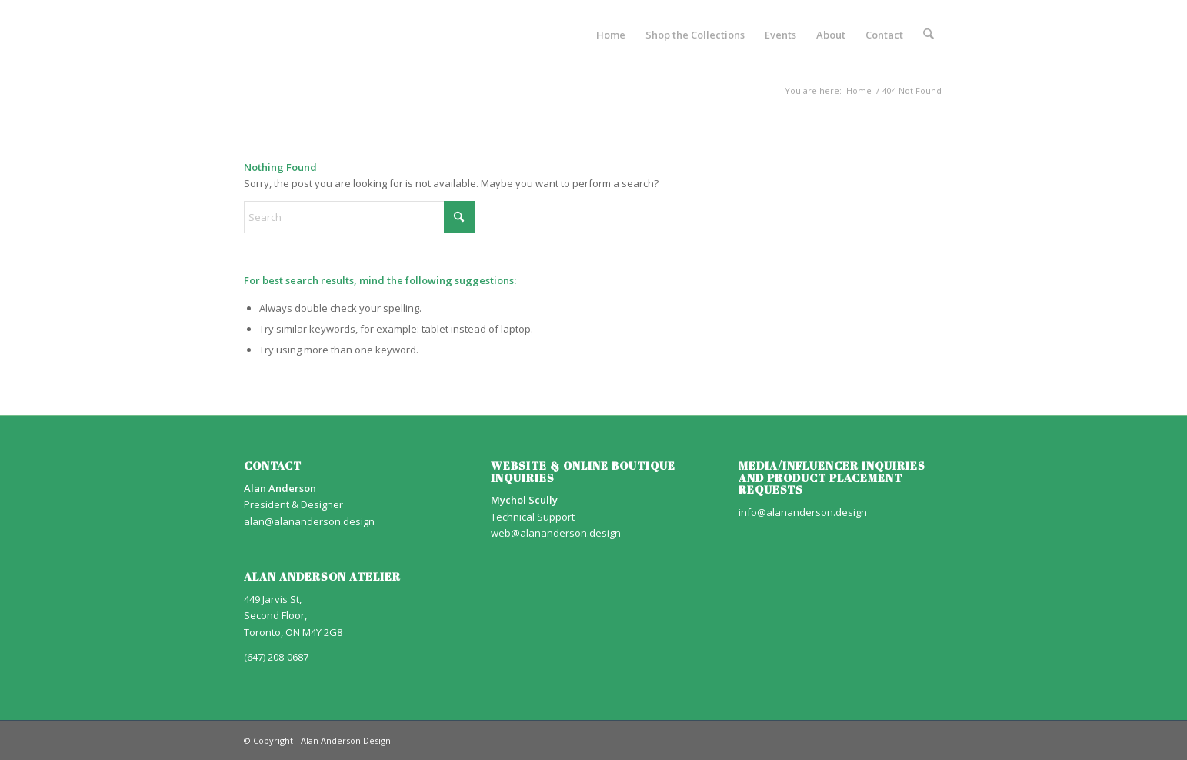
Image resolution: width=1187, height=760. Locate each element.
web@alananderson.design (556, 533)
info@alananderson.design (803, 512)
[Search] (928, 34)
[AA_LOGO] (245, 34)
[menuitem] (610, 34)
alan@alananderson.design (309, 521)
